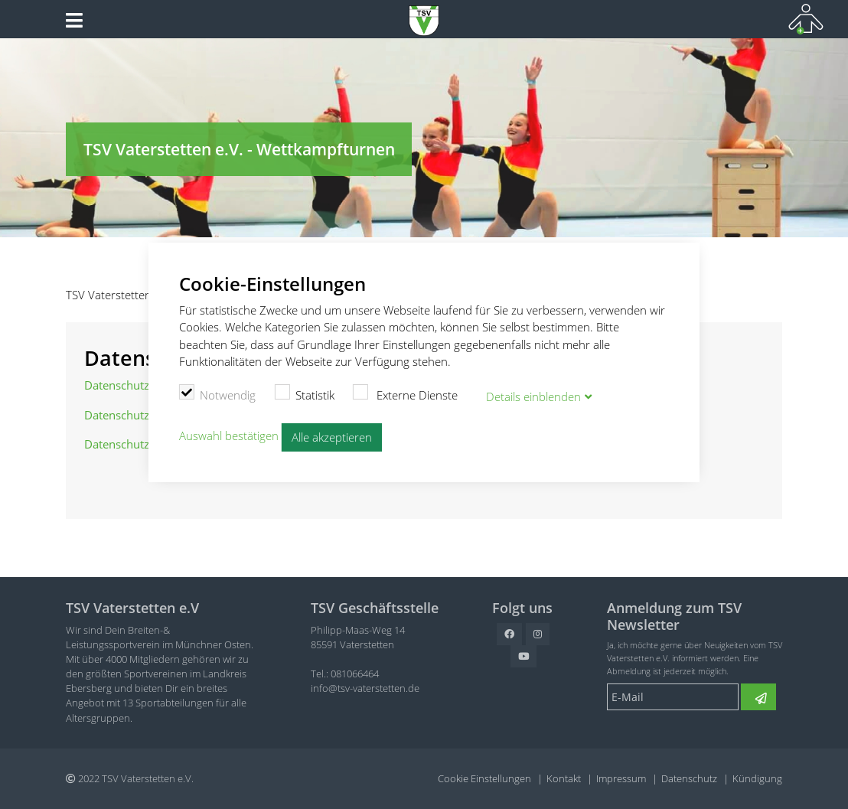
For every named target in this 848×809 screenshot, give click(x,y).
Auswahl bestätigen (229, 435)
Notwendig (217, 393)
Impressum (621, 778)
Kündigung (757, 778)
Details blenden (533, 396)
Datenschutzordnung (139, 385)
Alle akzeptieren (332, 437)
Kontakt (563, 778)
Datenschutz (689, 778)
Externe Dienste (405, 393)
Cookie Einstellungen (484, 778)
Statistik (304, 393)
